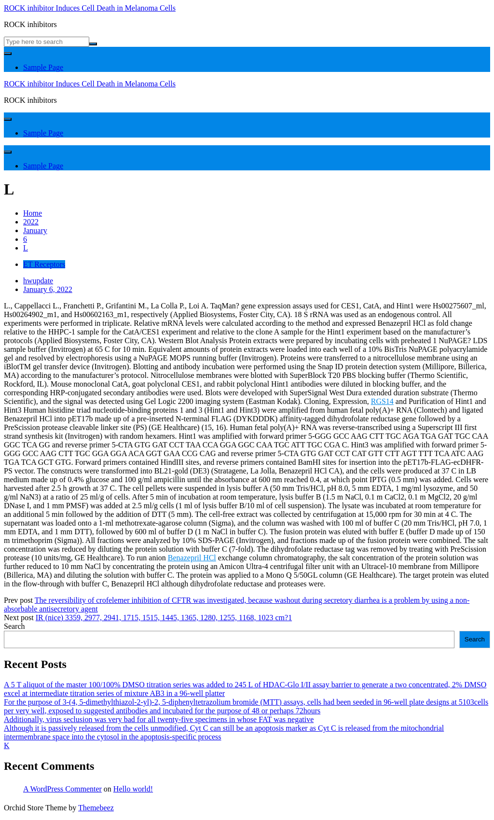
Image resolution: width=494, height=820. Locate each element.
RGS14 (382, 401)
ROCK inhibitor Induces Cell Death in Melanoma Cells (90, 8)
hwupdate (38, 281)
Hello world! (133, 789)
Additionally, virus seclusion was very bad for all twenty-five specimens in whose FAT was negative (159, 719)
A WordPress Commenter (62, 789)
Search (14, 626)
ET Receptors (44, 264)
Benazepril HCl (192, 558)
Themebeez (96, 808)
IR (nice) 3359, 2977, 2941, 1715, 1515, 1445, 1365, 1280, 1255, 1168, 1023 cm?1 (164, 617)
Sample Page (43, 67)
